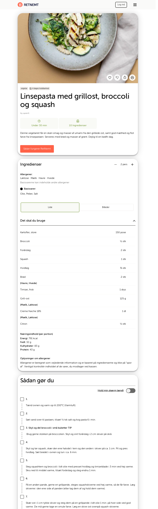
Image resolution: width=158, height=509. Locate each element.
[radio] (50, 207)
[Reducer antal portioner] (115, 164)
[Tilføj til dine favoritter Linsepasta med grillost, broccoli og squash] (110, 77)
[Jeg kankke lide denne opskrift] (117, 77)
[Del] (125, 77)
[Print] (132, 77)
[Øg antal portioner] (132, 164)
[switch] (130, 390)
